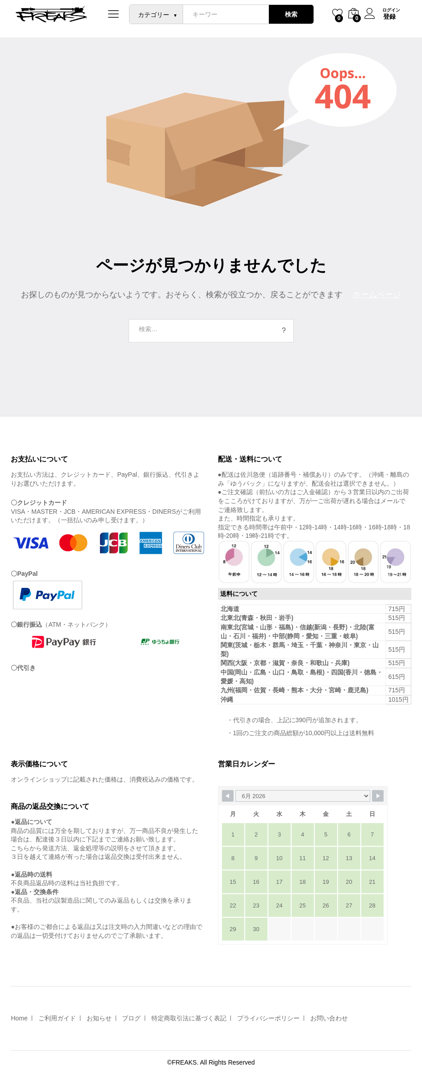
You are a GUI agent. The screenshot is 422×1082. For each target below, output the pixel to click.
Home (19, 1018)
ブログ (131, 1018)
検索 (290, 14)
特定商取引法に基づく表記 (188, 1018)
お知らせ (99, 1018)
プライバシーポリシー (268, 1018)
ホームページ (377, 294)
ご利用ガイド (57, 1018)
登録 (388, 16)
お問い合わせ (329, 1018)
